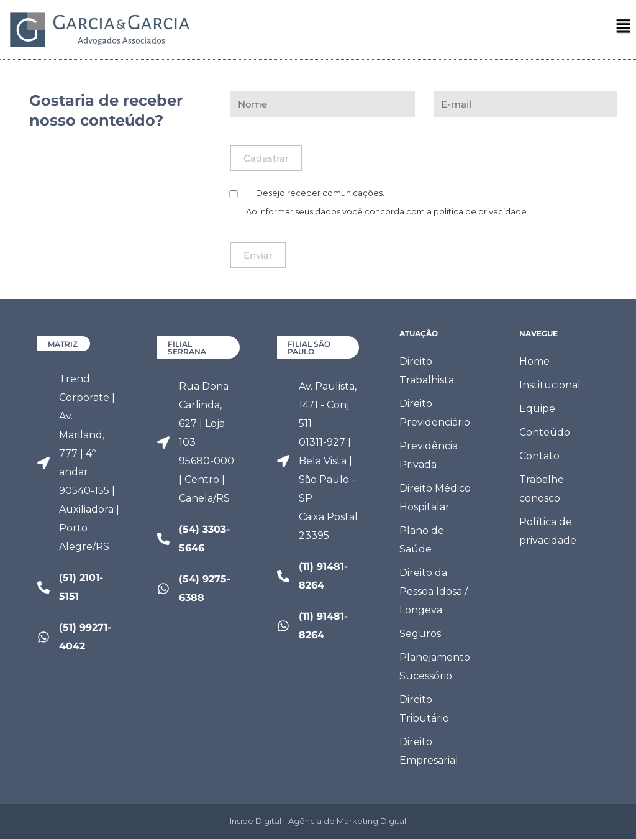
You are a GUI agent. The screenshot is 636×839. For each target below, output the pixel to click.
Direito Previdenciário (434, 413)
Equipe (537, 409)
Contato (539, 456)
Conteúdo (544, 432)
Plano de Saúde (421, 540)
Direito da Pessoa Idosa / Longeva (433, 591)
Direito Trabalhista (426, 370)
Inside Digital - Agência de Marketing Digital (318, 821)
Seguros (420, 634)
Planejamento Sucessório (434, 666)
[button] (623, 30)
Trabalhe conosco (541, 489)
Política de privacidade (547, 531)
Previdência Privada (428, 455)
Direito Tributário (424, 709)
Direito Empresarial (428, 751)
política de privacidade (480, 211)
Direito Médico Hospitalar (435, 497)
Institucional (550, 385)
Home (534, 361)
